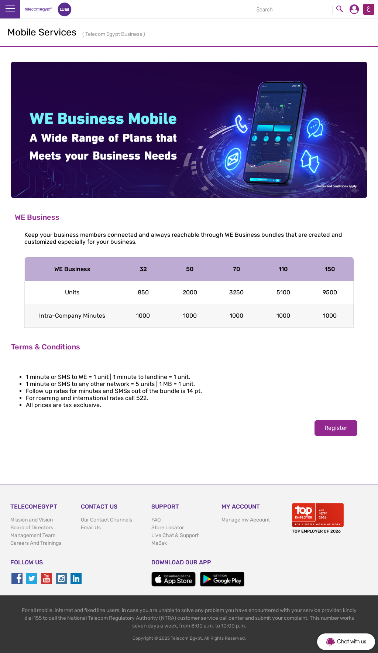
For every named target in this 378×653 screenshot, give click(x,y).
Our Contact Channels (106, 520)
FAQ (156, 520)
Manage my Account (245, 520)
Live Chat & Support (175, 535)
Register (335, 427)
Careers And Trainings (35, 543)
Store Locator (167, 527)
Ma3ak (159, 543)
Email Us (91, 527)
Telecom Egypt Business (114, 34)
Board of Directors (31, 527)
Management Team (32, 535)
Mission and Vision (31, 520)
